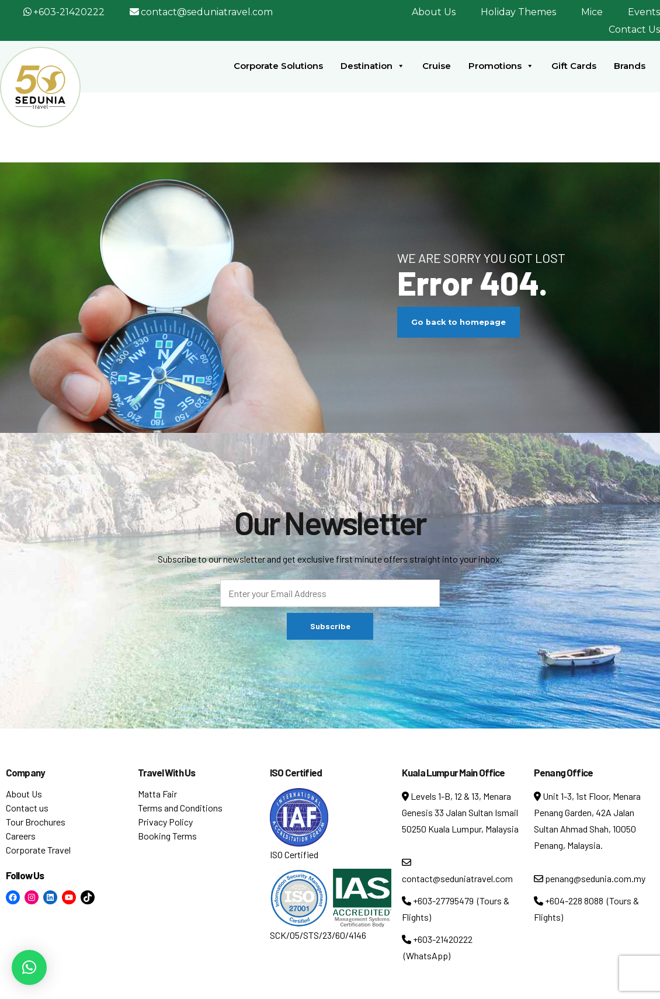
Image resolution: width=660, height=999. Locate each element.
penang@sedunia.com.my (589, 878)
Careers (21, 835)
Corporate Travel (38, 849)
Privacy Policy (165, 821)
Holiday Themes (518, 12)
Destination (373, 66)
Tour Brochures (35, 821)
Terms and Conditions (180, 807)
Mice (592, 12)
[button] (29, 967)
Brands (629, 65)
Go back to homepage (458, 322)
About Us (434, 12)
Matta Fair (157, 793)
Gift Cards (573, 65)
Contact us (27, 807)
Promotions (501, 66)
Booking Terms (167, 835)
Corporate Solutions (278, 65)
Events (644, 12)
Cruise (436, 65)
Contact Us (634, 29)
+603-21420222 (69, 12)
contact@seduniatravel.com (207, 12)
